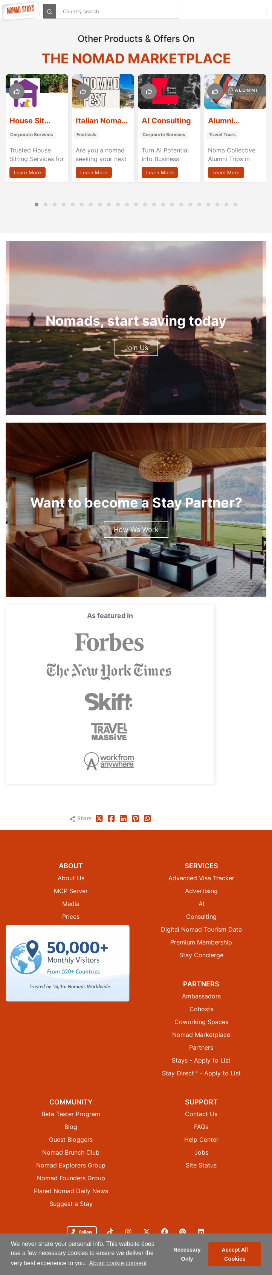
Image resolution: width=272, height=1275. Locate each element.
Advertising (201, 891)
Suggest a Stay (71, 1203)
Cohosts (201, 1009)
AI (201, 903)
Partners (201, 1047)
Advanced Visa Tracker (201, 878)
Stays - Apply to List (201, 1060)
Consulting (201, 916)
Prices (70, 916)
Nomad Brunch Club (70, 1152)
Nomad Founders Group (71, 1178)
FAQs (201, 1126)
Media (70, 903)
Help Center (201, 1139)
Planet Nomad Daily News (71, 1191)
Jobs (201, 1152)
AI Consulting (166, 120)
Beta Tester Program (70, 1114)
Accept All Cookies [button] (235, 1254)
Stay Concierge (201, 955)
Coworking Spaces (201, 1022)
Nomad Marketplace (201, 1034)
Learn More (27, 172)
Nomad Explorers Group (70, 1165)
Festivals (86, 134)
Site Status (201, 1165)
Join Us (136, 348)
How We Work (136, 530)
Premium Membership (201, 942)
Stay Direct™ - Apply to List (201, 1073)
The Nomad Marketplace (136, 58)
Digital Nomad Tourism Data (201, 929)
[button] (36, 204)
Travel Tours (222, 134)
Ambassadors (201, 996)
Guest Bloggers (71, 1139)
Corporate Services (31, 134)
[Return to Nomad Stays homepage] (21, 11)
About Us (71, 878)
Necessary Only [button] (186, 1254)
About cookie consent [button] (118, 1263)
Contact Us (201, 1114)
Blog (70, 1126)
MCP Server (71, 891)
